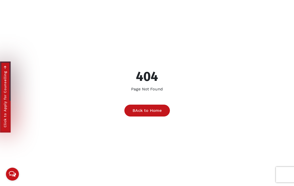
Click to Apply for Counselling (5, 96)
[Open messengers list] (12, 174)
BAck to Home (147, 110)
